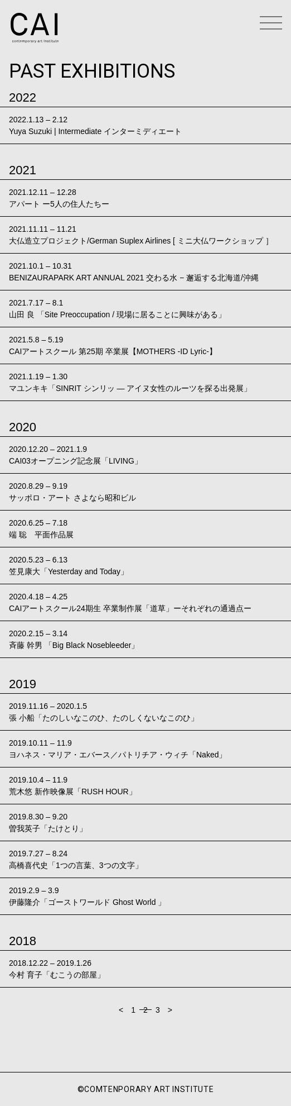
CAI (35, 28)
